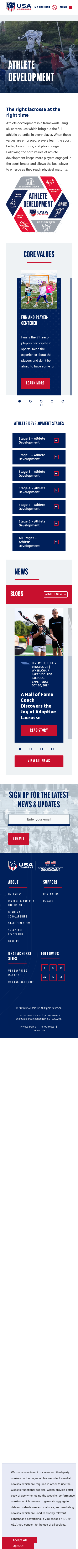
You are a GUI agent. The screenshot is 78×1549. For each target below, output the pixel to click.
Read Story (39, 730)
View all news (39, 761)
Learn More (35, 383)
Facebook (44, 968)
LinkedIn (53, 977)
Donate (48, 901)
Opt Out (17, 1546)
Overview (14, 894)
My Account (46, 7)
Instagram (61, 968)
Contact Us (51, 894)
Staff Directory (19, 923)
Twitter (53, 968)
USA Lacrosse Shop (21, 982)
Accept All (19, 1540)
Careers (14, 941)
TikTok (61, 977)
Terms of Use (47, 1026)
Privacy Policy (28, 1026)
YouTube (44, 977)
